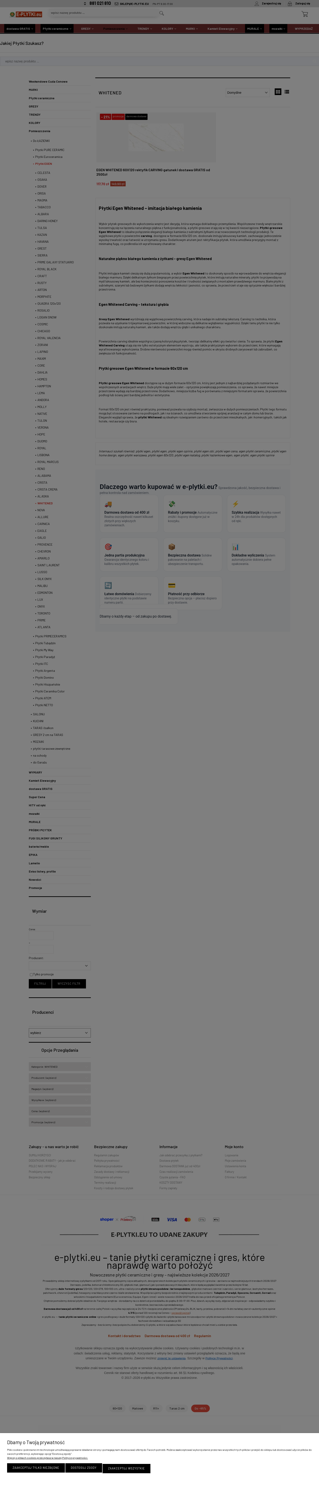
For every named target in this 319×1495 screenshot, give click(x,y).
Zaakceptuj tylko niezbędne (36, 1469)
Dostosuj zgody (84, 1469)
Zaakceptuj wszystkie (126, 1469)
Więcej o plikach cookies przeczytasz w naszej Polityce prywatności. (47, 1458)
